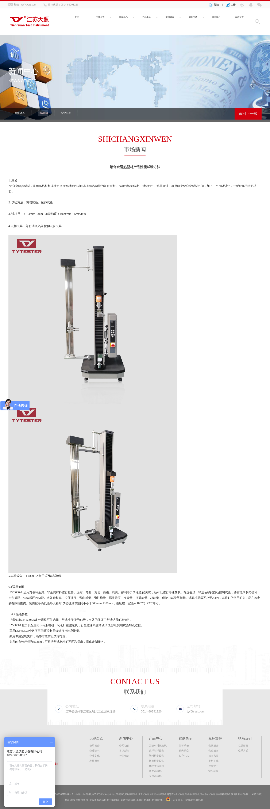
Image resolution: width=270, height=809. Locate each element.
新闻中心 (123, 18)
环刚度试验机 (147, 794)
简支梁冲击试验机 (179, 794)
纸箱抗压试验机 (130, 794)
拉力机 (26, 625)
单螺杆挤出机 (163, 800)
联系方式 (243, 750)
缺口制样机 (133, 800)
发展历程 (94, 760)
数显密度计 (178, 800)
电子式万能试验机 (110, 794)
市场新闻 (45, 113)
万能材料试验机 (158, 745)
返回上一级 (248, 114)
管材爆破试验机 (238, 794)
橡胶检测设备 (156, 760)
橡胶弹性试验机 (99, 800)
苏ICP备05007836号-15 (64, 794)
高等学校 (184, 745)
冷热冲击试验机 (117, 800)
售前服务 (213, 745)
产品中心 (146, 18)
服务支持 (193, 18)
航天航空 (184, 750)
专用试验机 (155, 776)
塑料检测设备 (156, 755)
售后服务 (213, 750)
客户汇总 (184, 755)
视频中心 (213, 765)
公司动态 (21, 113)
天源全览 (100, 18)
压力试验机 (162, 794)
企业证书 (94, 750)
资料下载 (213, 760)
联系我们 (216, 18)
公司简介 (94, 745)
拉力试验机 (93, 794)
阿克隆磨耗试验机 (61, 800)
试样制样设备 (156, 750)
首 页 (77, 18)
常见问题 (213, 771)
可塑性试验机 (82, 800)
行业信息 (70, 113)
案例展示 (170, 18)
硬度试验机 (155, 771)
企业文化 (94, 755)
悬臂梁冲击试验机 (200, 794)
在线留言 (239, 18)
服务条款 (213, 755)
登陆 (216, 4)
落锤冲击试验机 (220, 794)
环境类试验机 (156, 765)
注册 (233, 4)
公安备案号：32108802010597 (206, 800)
